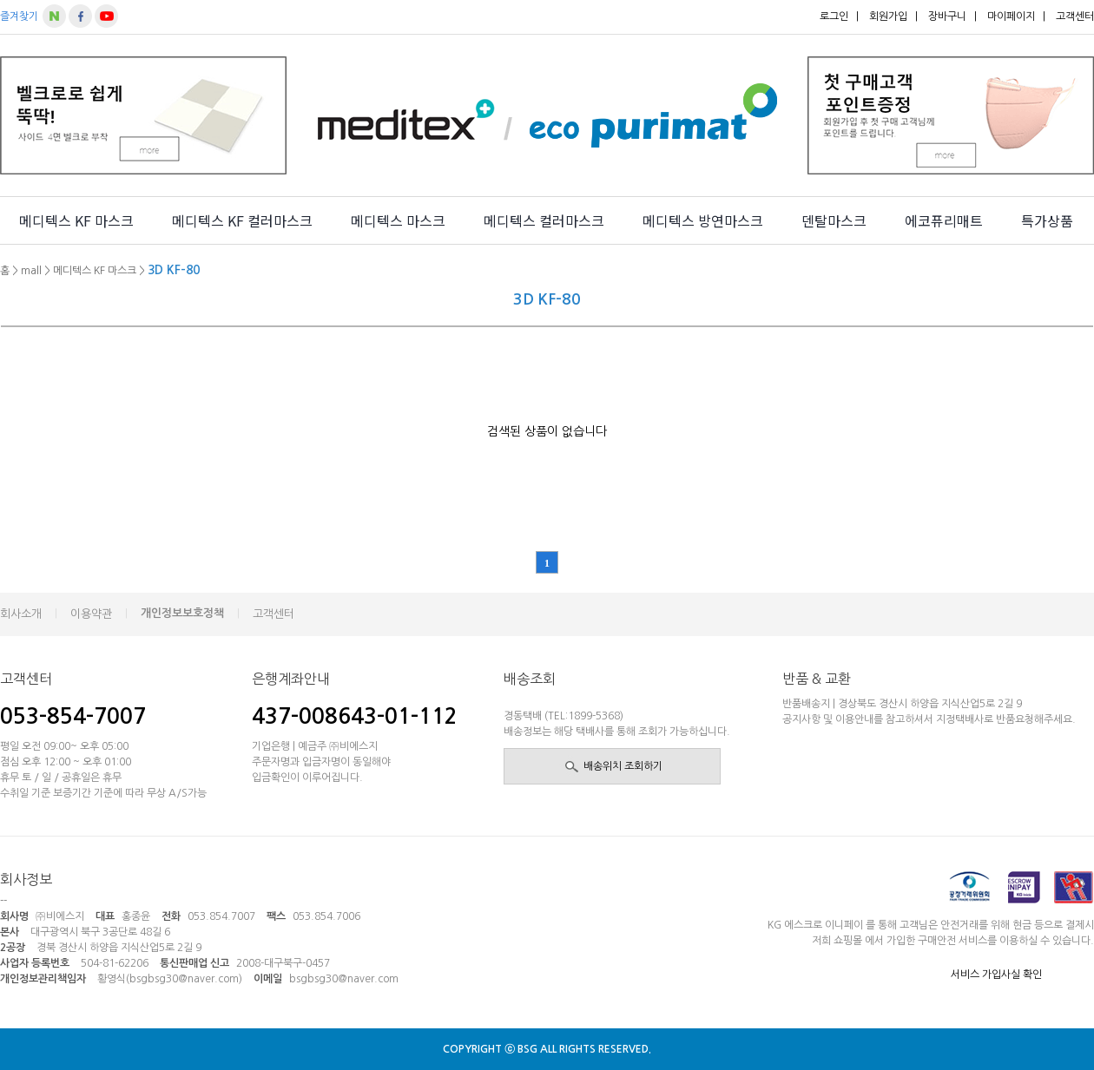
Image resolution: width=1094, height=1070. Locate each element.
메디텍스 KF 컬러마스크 (242, 220)
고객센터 (1075, 16)
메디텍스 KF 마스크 (76, 220)
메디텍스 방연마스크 (703, 220)
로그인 (834, 16)
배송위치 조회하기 (622, 766)
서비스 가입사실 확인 (996, 974)
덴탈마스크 (834, 220)
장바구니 (947, 16)
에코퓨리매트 (944, 220)
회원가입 (888, 16)
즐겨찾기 (19, 16)
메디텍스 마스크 (398, 220)
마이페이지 (1011, 16)
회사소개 (21, 614)
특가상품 (1047, 220)
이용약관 (91, 614)
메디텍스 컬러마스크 (544, 220)
